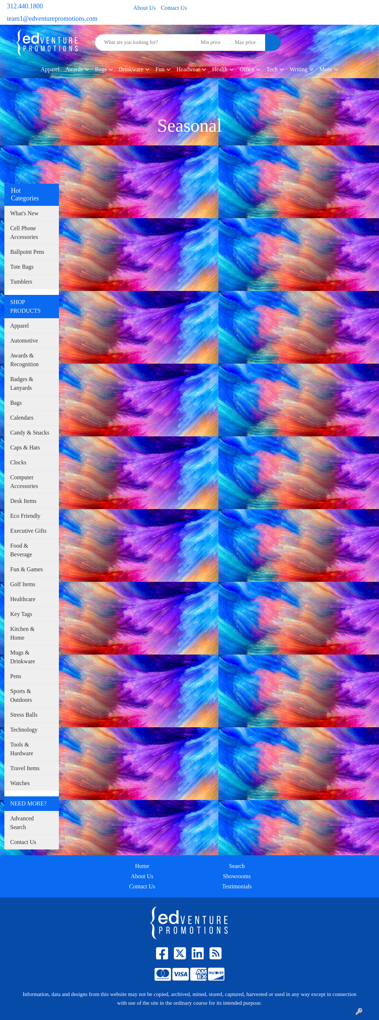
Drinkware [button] (131, 69)
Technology (23, 730)
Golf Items (22, 584)
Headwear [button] (188, 69)
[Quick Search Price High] (248, 42)
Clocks (18, 462)
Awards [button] (74, 69)
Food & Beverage (21, 550)
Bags (16, 403)
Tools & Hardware (21, 748)
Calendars (21, 418)
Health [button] (220, 69)
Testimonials (237, 886)
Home (142, 866)
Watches (20, 783)
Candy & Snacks (29, 432)
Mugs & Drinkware (22, 656)
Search (237, 866)
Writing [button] (298, 69)
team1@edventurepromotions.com (52, 18)
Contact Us (174, 8)
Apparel (50, 69)
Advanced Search (22, 822)
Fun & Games (26, 569)
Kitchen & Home (22, 633)
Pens (15, 676)
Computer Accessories (24, 481)
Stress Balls (23, 715)
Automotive (24, 340)
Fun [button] (159, 69)
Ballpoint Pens (27, 252)
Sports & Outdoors (21, 695)
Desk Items (23, 501)
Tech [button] (272, 69)
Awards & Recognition (24, 359)
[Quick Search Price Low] (214, 42)
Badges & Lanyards (21, 383)
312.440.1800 (25, 6)
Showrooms (237, 876)
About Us (144, 8)
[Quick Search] (146, 42)
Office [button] (247, 69)
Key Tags (21, 614)
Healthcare (22, 599)
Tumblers (21, 282)
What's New (24, 213)
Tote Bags (21, 267)
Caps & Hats (25, 447)
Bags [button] (101, 69)
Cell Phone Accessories (24, 232)
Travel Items (25, 768)
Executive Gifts (28, 531)
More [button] (325, 69)
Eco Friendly (25, 516)
